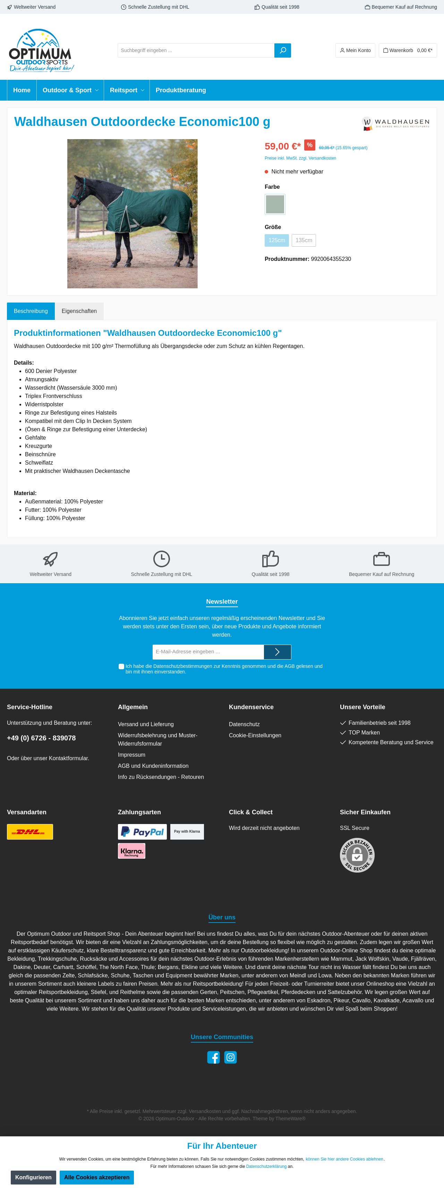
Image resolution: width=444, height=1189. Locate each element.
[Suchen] (282, 50)
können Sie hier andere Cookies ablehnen (344, 1159)
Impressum (131, 755)
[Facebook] (213, 1057)
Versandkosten (205, 1111)
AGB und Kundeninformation (153, 766)
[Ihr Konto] (355, 50)
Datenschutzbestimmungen (182, 666)
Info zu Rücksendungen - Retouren (161, 777)
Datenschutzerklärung (266, 1166)
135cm (304, 240)
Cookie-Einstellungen (255, 735)
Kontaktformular (68, 758)
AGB (289, 666)
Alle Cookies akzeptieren (97, 1177)
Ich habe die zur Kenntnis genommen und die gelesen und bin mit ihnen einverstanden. (224, 669)
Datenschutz (244, 724)
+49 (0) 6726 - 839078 (41, 738)
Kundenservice (251, 707)
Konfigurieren (33, 1177)
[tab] (31, 311)
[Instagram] (230, 1057)
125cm (276, 240)
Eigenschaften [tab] (79, 311)
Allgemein (133, 707)
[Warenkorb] (408, 50)
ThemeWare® (290, 1118)
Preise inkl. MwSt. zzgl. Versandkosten (300, 158)
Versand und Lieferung (146, 724)
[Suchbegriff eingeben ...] (196, 50)
